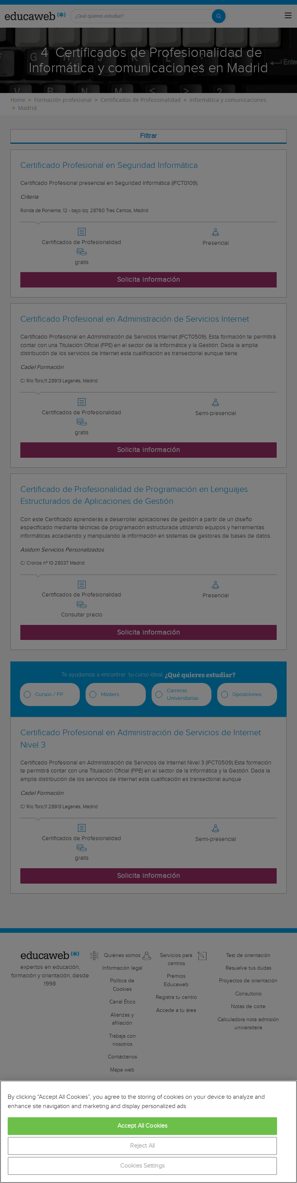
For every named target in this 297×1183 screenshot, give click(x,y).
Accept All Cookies (142, 1126)
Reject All (142, 1146)
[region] (148, 1131)
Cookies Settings (142, 1166)
